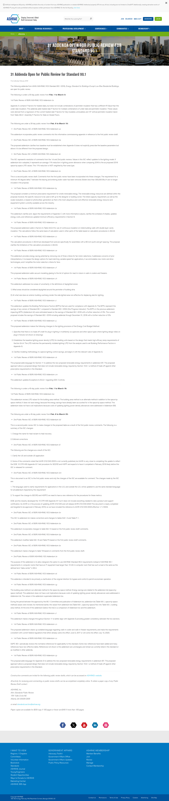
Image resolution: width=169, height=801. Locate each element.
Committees (16, 756)
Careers (135, 798)
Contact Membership (95, 766)
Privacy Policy (125, 798)
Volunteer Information (20, 759)
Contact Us (92, 798)
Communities (122, 28)
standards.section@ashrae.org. (28, 704)
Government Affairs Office (59, 756)
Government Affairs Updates (60, 759)
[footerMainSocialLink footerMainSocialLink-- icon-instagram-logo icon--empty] (106, 725)
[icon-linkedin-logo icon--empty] (95, 725)
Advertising (144, 798)
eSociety (21, 34)
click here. (76, 8)
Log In (158, 19)
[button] (166, 3)
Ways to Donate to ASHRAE (22, 778)
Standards (15, 766)
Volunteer (128, 19)
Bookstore (148, 19)
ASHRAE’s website (94, 675)
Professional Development (73, 28)
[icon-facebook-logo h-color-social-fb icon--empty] (63, 725)
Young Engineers (18, 772)
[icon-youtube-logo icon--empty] (84, 725)
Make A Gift (137, 19)
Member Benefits (93, 753)
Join (122, 19)
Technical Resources (43, 28)
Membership (143, 28)
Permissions (103, 798)
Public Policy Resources (58, 763)
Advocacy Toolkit (55, 753)
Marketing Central (18, 781)
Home (12, 34)
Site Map (154, 798)
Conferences (100, 28)
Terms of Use (114, 798)
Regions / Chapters (19, 753)
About (21, 28)
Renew (89, 759)
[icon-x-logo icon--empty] (74, 725)
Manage (89, 763)
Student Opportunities (20, 775)
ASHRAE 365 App (18, 784)
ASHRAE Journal (18, 769)
